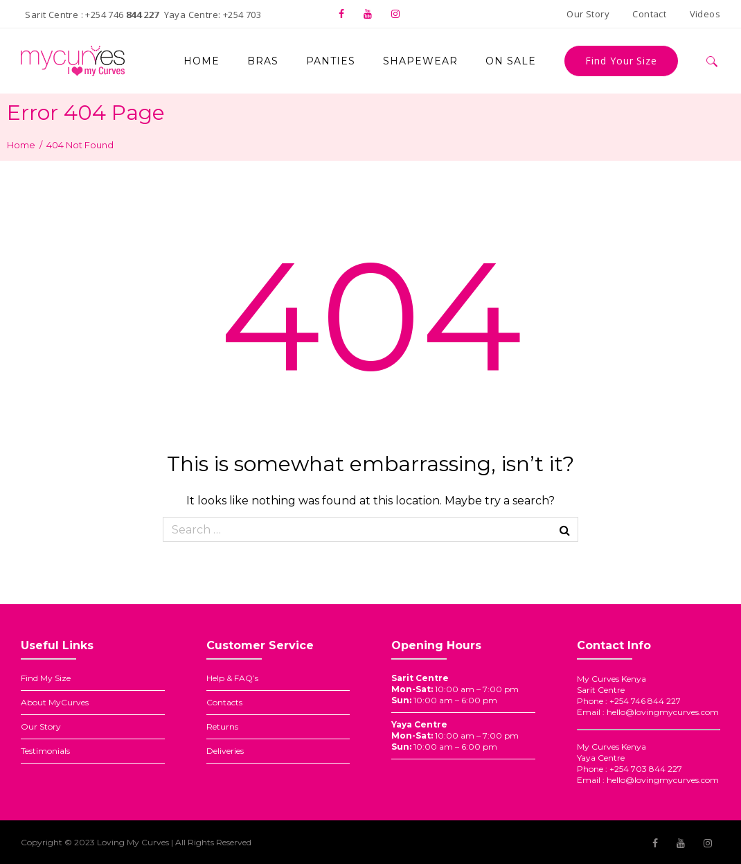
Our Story (41, 726)
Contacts (224, 702)
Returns (222, 726)
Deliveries (225, 751)
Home (21, 144)
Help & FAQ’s (232, 678)
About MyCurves (55, 702)
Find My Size (46, 678)
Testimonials (45, 751)
